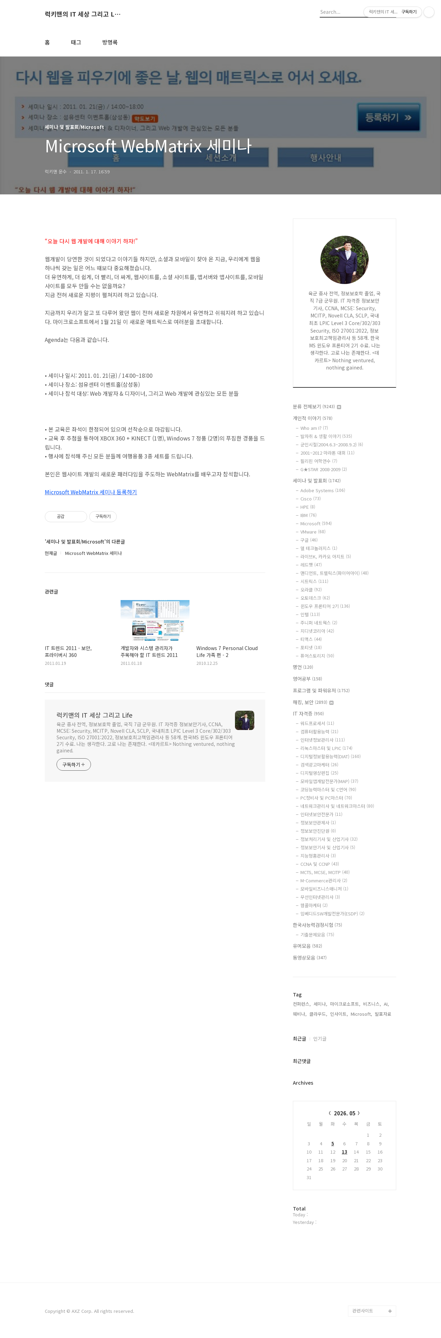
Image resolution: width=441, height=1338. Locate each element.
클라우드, (318, 1014)
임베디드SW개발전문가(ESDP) (332, 913)
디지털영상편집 (319, 773)
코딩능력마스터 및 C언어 (328, 789)
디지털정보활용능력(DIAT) (330, 756)
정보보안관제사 (318, 822)
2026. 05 (345, 1113)
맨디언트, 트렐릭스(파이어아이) (334, 573)
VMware (313, 531)
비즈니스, (372, 1004)
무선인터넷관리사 (320, 897)
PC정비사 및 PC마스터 (326, 797)
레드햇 (311, 564)
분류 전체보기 (317, 406)
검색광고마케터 (319, 764)
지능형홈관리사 (318, 855)
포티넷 (311, 647)
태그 (76, 42)
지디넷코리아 (317, 631)
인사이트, (339, 1014)
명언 (303, 666)
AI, (386, 1004)
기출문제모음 (317, 934)
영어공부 (307, 678)
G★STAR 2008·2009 (323, 469)
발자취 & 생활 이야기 (326, 436)
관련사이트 (362, 1310)
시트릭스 (314, 581)
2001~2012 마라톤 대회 (327, 452)
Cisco (310, 498)
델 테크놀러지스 (318, 548)
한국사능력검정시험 (317, 924)
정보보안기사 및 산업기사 (327, 847)
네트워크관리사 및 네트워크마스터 (337, 806)
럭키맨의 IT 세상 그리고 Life (83, 14)
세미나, (320, 1004)
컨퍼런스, (302, 1004)
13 (344, 1151)
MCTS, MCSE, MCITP (325, 872)
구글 (309, 540)
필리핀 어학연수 (318, 461)
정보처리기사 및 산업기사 (329, 839)
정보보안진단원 (318, 831)
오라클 (311, 589)
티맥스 (311, 639)
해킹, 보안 (313, 702)
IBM (308, 515)
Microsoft (316, 523)
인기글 (320, 1038)
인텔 (310, 614)
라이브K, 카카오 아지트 (325, 556)
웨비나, (300, 1014)
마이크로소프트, (345, 1004)
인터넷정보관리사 (322, 740)
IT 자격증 (308, 713)
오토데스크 (315, 598)
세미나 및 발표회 (317, 480)
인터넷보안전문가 (321, 814)
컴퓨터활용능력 (319, 731)
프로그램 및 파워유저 (321, 690)
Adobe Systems (322, 490)
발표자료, (384, 1014)
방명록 (110, 42)
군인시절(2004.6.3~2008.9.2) (331, 444)
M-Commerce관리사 (323, 880)
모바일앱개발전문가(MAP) (329, 781)
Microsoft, (361, 1014)
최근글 (299, 1038)
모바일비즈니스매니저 (324, 888)
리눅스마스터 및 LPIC (326, 748)
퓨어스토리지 (317, 655)
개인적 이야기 (312, 418)
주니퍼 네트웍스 (318, 622)
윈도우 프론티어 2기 (325, 606)
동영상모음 (310, 957)
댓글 (49, 684)
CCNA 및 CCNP (319, 864)
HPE (307, 507)
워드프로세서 (317, 723)
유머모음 (307, 945)
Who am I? (314, 428)
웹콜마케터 (314, 905)
